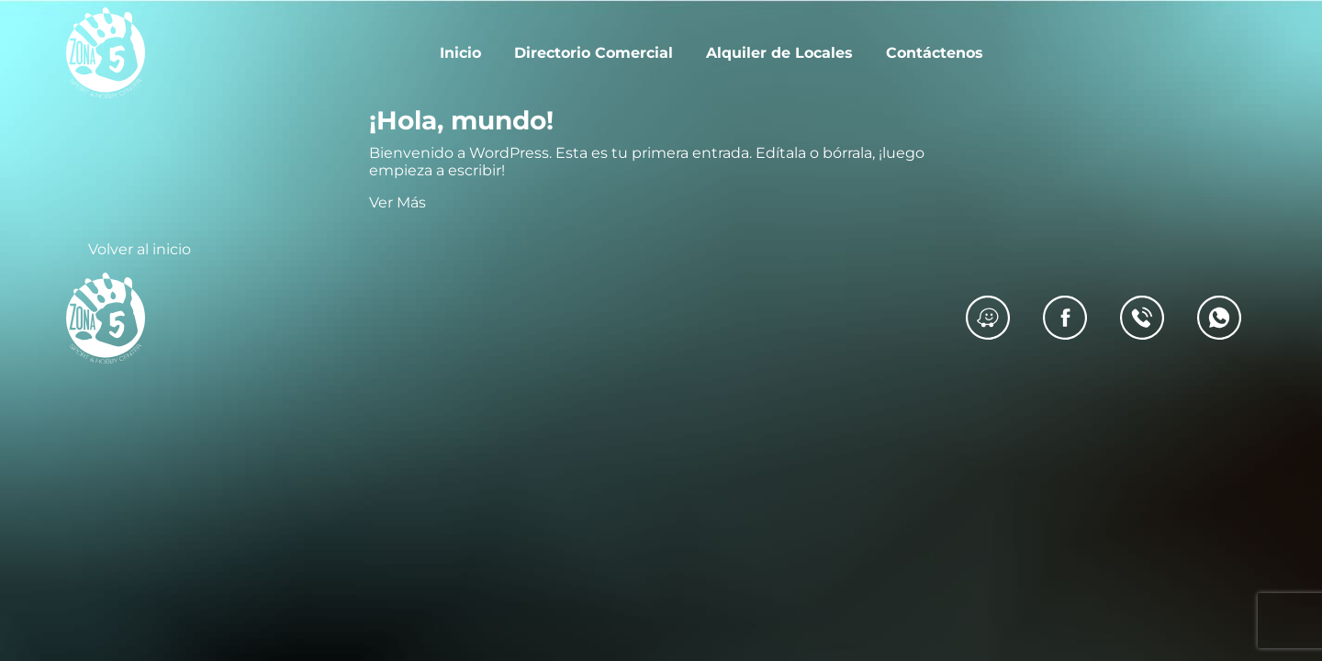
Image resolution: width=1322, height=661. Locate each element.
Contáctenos (934, 53)
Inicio (460, 53)
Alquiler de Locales (779, 53)
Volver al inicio (139, 249)
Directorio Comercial (593, 53)
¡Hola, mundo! (461, 120)
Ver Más (397, 202)
